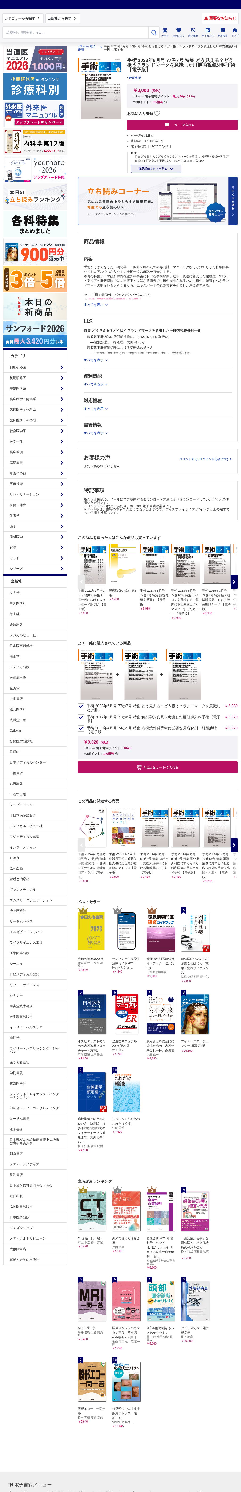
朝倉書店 (16, 1154)
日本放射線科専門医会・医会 (31, 1185)
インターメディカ (23, 847)
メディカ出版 (19, 667)
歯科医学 (16, 537)
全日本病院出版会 (23, 815)
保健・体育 (18, 505)
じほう (15, 858)
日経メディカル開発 (24, 974)
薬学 (13, 526)
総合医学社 (18, 709)
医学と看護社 (19, 1062)
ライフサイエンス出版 (26, 942)
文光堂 (15, 593)
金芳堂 (15, 688)
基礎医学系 (18, 388)
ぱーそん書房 (19, 1118)
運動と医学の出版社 (24, 1260)
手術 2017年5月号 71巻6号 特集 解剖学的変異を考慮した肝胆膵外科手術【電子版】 (154, 719)
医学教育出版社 (21, 1017)
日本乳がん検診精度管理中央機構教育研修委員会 (34, 1141)
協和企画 (16, 868)
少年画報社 (18, 911)
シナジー (16, 995)
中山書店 (16, 699)
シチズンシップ (21, 1228)
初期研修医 (18, 367)
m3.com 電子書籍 (87, 48)
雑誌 (13, 547)
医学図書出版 (19, 953)
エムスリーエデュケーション (31, 900)
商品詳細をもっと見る (153, 168)
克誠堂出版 (18, 720)
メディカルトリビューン (28, 1238)
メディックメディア (24, 1164)
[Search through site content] (75, 32)
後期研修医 (18, 378)
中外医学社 (18, 603)
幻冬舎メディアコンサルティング (34, 1108)
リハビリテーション (24, 494)
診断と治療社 (19, 879)
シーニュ (16, 964)
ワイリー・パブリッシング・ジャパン (34, 1050)
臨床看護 (16, 452)
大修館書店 (18, 1249)
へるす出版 (18, 794)
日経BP (15, 752)
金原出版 (16, 625)
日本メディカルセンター (28, 762)
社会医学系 (18, 431)
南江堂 (15, 1038)
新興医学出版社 (21, 741)
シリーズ (16, 568)
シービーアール (21, 805)
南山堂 (15, 656)
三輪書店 (16, 773)
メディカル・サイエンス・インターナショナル (34, 1095)
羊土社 (15, 614)
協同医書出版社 (21, 1207)
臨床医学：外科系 (23, 410)
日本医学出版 (19, 1217)
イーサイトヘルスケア (26, 1027)
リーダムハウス (21, 921)
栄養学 (15, 516)
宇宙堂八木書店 (21, 1006)
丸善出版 (16, 783)
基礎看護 (16, 463)
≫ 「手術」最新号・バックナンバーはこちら (117, 294)
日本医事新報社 (21, 646)
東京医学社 (18, 1083)
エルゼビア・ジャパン (26, 932)
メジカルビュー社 (23, 635)
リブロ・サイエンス (24, 985)
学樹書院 (16, 1073)
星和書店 (16, 1175)
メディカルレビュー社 (26, 826)
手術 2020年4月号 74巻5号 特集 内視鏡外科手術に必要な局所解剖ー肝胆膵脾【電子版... (152, 730)
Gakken (15, 730)
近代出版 (16, 1196)
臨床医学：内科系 (23, 399)
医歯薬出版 (18, 677)
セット (15, 558)
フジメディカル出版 (24, 836)
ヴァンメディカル (23, 889)
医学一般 (16, 441)
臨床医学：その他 (23, 420)
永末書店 (16, 1129)
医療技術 (16, 484)
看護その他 (18, 473)
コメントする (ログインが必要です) (204, 459)
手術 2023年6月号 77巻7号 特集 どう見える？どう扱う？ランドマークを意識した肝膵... (154, 708)
